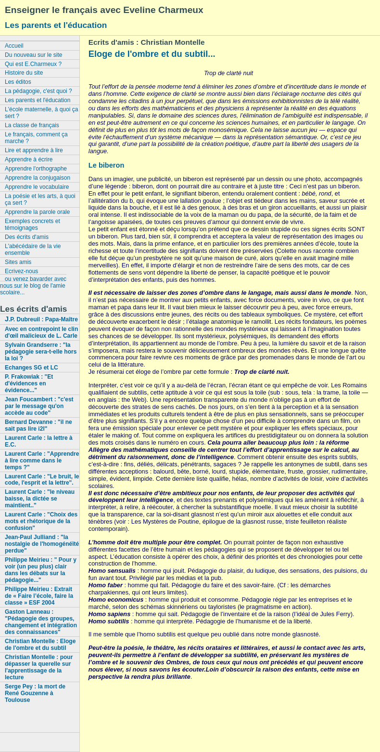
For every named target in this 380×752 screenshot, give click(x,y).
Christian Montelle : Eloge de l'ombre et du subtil (40, 644)
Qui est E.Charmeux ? (33, 64)
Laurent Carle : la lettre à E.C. (39, 441)
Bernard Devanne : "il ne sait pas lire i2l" (38, 425)
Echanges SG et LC (31, 367)
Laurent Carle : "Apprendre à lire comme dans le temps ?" (42, 460)
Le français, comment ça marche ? (36, 138)
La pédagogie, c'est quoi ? (38, 91)
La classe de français (32, 125)
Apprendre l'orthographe (36, 168)
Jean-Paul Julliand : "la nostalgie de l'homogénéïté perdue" (42, 544)
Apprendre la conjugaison (37, 177)
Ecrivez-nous (21, 271)
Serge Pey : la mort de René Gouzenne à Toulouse (35, 693)
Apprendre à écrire (28, 159)
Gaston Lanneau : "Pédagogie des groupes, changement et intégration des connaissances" (41, 621)
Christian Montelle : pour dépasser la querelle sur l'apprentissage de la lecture (39, 667)
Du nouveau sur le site (33, 55)
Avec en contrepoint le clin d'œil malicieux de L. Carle (41, 332)
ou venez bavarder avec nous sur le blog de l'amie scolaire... (33, 286)
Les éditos (18, 82)
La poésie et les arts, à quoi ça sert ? (40, 199)
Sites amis (18, 262)
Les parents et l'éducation (56, 25)
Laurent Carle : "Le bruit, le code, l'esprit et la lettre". (42, 480)
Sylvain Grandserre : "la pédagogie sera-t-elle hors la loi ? (40, 352)
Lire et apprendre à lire (34, 150)
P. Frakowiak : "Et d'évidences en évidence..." (29, 383)
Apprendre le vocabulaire (37, 187)
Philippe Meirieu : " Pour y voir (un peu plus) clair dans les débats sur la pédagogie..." (40, 569)
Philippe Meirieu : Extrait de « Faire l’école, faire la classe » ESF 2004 (39, 596)
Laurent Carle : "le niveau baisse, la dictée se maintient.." (40, 498)
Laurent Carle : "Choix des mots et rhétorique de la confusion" (41, 521)
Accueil (14, 45)
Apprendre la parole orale (37, 212)
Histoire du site (24, 72)
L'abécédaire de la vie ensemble (33, 249)
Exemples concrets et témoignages (32, 224)
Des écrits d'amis (27, 237)
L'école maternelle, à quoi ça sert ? (41, 112)
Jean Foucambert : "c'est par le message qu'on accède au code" (39, 406)
